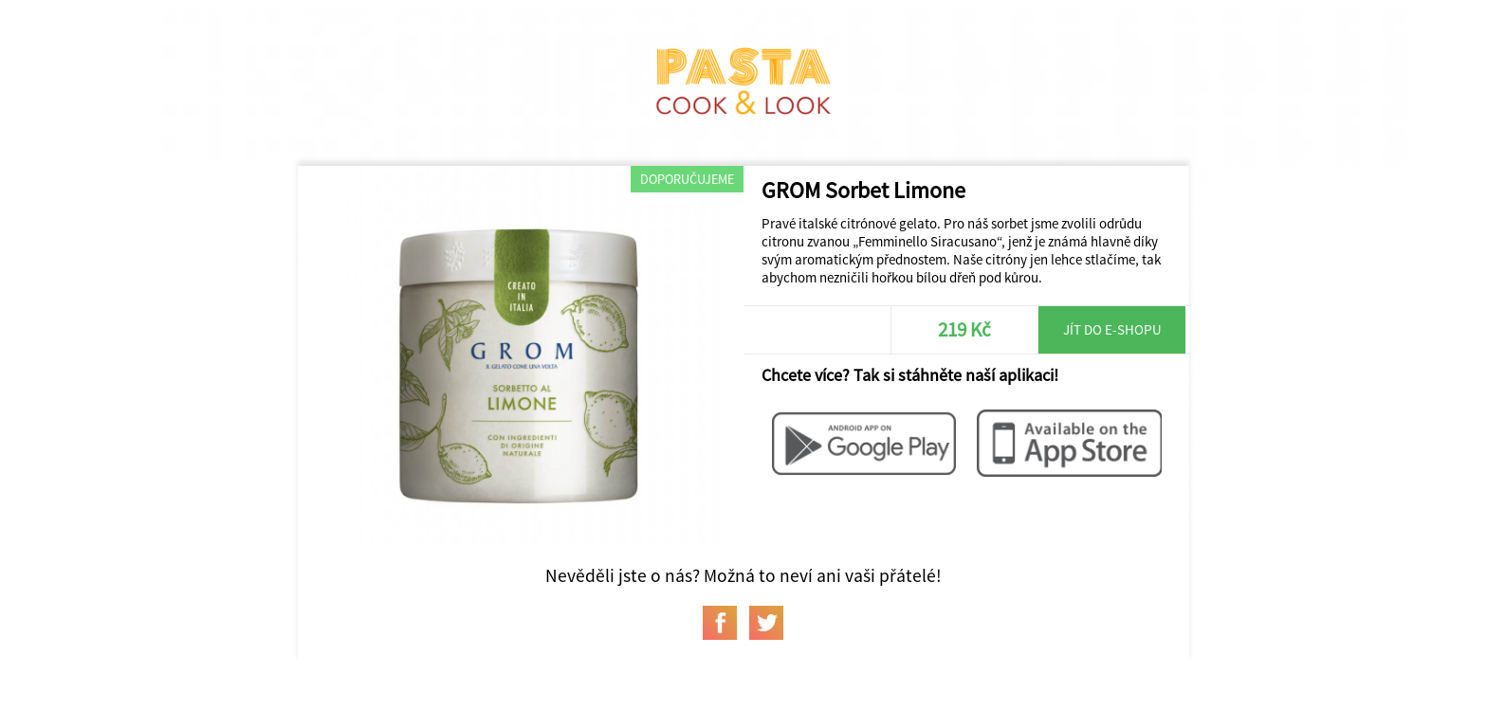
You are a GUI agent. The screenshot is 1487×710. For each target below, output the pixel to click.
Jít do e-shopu (1112, 329)
